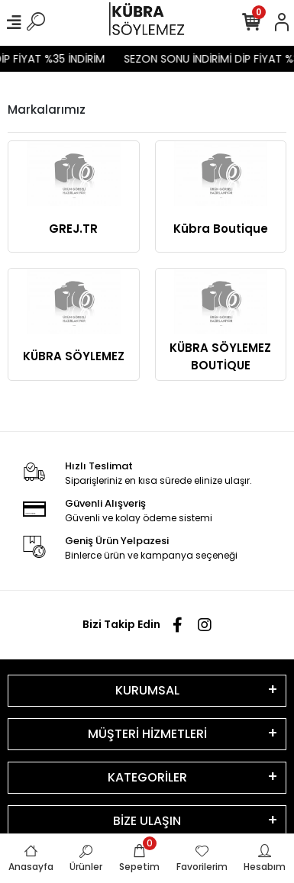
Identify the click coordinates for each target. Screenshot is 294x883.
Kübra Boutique (220, 229)
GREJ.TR (73, 229)
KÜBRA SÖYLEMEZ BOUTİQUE (220, 356)
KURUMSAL (147, 690)
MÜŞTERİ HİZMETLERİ (147, 734)
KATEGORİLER (147, 777)
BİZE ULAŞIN (147, 821)
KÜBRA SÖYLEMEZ (73, 356)
